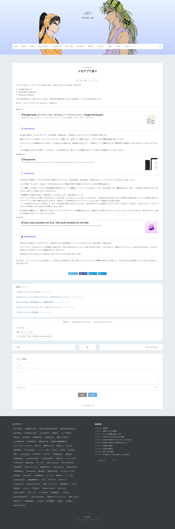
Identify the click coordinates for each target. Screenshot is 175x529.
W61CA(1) (52, 480)
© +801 (87, 517)
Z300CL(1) (62, 480)
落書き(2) (59, 475)
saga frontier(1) (19, 505)
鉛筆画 (101, 428)
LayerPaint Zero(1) (33, 484)
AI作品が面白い (104, 449)
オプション (87, 387)
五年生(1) (36, 488)
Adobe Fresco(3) (52, 463)
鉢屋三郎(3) (30, 463)
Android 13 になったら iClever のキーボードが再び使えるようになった (49, 297)
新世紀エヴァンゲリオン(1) (56, 497)
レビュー (90, 80)
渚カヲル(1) (62, 488)
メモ (96, 80)
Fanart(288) (43, 46)
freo (85, 519)
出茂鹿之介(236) (30, 429)
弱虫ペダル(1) (73, 497)
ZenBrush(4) (18, 463)
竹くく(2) (50, 475)
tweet (32, 46)
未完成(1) (17, 488)
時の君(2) (17, 475)
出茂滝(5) (68, 454)
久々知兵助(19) (19, 441)
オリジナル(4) (70, 458)
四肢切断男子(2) (33, 480)
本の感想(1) (51, 501)
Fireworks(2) (30, 471)
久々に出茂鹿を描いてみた (108, 434)
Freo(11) (29, 446)
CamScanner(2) (58, 467)
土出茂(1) (69, 501)
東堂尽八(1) (18, 501)
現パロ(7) (69, 446)
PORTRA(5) (36, 454)
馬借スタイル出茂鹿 (106, 431)
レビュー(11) (18, 446)
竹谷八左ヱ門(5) (47, 458)
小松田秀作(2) (18, 471)
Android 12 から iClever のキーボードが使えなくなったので (45, 307)
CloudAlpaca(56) (30, 433)
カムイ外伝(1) (43, 492)
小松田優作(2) (39, 475)
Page (110, 46)
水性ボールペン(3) (31, 467)
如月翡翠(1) (55, 492)
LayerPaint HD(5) (32, 458)
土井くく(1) (32, 492)
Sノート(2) (69, 475)
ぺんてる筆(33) (66, 433)
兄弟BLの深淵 (103, 446)
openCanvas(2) (19, 480)
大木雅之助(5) (18, 458)
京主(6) (62, 450)
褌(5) (15, 454)
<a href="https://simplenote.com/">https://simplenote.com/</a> (89, 165)
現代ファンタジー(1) (50, 484)
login (127, 46)
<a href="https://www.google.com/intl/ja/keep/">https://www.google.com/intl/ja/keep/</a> (89, 121)
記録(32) (16, 437)
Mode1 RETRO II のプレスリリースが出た (113, 440)
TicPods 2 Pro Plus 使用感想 (33, 312)
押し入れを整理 (104, 451)
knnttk (97, 519)
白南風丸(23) (49, 437)
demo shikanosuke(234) (48, 429)
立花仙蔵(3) (18, 467)
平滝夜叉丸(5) (57, 454)
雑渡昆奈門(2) (45, 467)
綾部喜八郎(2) (52, 471)
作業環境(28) (37, 437)
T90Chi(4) (59, 458)
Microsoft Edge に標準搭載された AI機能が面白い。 (42, 302)
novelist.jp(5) (25, 454)
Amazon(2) (27, 475)
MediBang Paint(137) (67, 429)
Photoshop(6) (30, 450)
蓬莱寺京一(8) (48, 446)
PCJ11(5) (47, 454)
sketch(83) (17, 433)
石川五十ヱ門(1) (19, 492)
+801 (87, 13)
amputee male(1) (48, 488)
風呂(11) (38, 446)
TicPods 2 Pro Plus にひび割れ (34, 292)
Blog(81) (80, 46)
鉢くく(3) (40, 463)
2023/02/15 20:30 (82, 322)
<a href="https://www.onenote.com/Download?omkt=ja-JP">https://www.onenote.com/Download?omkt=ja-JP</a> (89, 229)
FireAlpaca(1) (18, 484)
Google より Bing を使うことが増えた (112, 454)
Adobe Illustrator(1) (21, 497)
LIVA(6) (54, 450)
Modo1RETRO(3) (68, 463)
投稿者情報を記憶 (88, 406)
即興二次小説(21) (63, 437)
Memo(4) (91, 46)
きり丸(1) (40, 501)
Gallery (101, 46)
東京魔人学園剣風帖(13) (59, 441)
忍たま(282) (18, 429)
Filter (118, 46)
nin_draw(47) (44, 433)
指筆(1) (60, 501)
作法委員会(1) (29, 501)
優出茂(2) (41, 471)
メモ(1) (73, 484)
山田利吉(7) (18, 450)
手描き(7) (59, 446)
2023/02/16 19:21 (104, 322)
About (24, 46)
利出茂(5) (71, 450)
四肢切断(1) (64, 484)
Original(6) (56, 46)
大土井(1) (65, 492)
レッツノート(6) (43, 450)
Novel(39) (69, 46)
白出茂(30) (26, 437)
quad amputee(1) (37, 497)
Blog (81, 80)
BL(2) (43, 480)
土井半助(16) (31, 441)
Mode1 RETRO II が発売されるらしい (112, 443)
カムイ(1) (26, 488)
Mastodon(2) (71, 467)
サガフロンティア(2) (67, 471)
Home (16, 46)
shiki (67, 322)
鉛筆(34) (55, 433)
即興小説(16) (43, 441)
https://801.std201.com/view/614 (35, 336)
